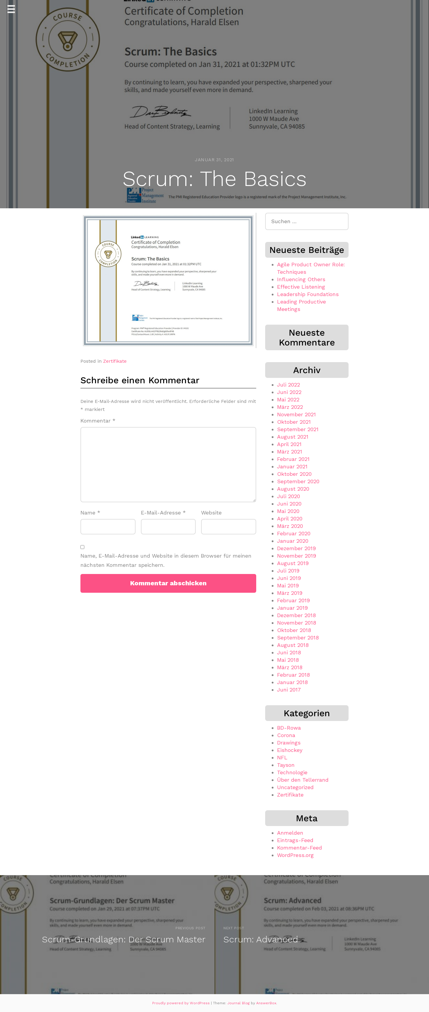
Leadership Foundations (308, 294)
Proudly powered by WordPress (181, 1003)
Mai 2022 (288, 399)
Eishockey (289, 750)
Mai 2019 (288, 585)
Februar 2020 (293, 533)
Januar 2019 (292, 608)
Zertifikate (115, 361)
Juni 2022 (289, 392)
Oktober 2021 (294, 422)
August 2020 (293, 489)
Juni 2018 (289, 652)
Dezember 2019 (296, 548)
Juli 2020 (288, 496)
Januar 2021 (292, 466)
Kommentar (98, 420)
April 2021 (289, 444)
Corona (286, 735)
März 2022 (290, 407)
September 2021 (297, 429)
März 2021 (289, 451)
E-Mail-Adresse (163, 512)
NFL (282, 757)
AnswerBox (266, 1003)
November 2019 (296, 556)
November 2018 (296, 623)
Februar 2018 (293, 675)
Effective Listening (301, 287)
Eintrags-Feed (295, 840)
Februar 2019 (293, 600)
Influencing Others (301, 279)
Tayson (286, 765)
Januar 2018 (292, 682)
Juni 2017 (289, 689)
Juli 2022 (288, 384)
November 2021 (296, 414)
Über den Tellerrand (303, 780)
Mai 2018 (288, 660)
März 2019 (289, 593)
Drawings (289, 742)
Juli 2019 (288, 570)
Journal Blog (239, 1003)
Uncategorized (295, 787)
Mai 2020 (288, 511)
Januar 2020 (292, 541)
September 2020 (298, 481)
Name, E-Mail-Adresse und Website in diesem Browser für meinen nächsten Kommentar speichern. (165, 560)
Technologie (292, 772)
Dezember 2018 (296, 615)
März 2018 (289, 667)
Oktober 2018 (294, 630)
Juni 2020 (289, 503)
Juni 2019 (289, 578)
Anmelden (290, 833)
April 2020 (289, 518)
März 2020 (290, 526)
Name (90, 512)
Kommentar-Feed (299, 847)
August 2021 (292, 437)
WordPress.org (295, 855)
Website (211, 512)
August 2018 (293, 645)
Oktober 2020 (294, 474)
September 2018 (298, 637)
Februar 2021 (293, 459)
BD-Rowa (289, 728)
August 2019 (293, 563)
